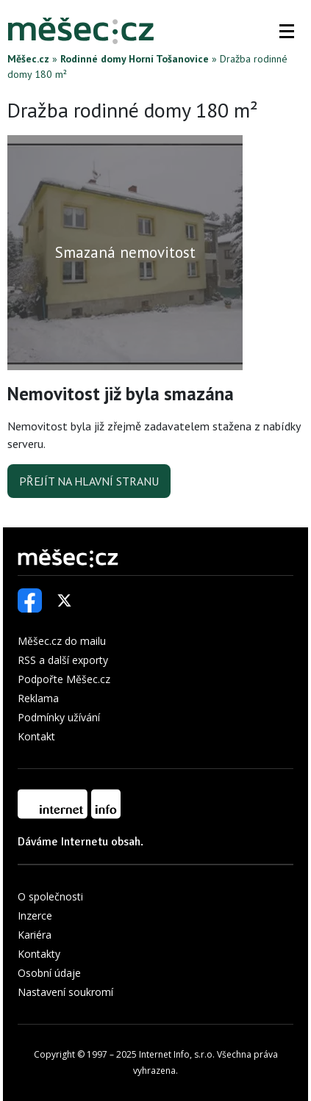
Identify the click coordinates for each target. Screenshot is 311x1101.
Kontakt (36, 736)
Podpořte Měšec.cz (64, 679)
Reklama (38, 698)
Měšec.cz (28, 58)
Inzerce (35, 916)
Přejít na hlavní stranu (89, 481)
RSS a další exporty (63, 660)
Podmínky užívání (59, 717)
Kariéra (34, 935)
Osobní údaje (49, 973)
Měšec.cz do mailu (62, 641)
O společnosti (50, 896)
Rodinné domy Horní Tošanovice (134, 58)
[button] (287, 31)
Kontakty (39, 954)
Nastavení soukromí (65, 992)
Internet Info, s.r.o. (177, 1054)
